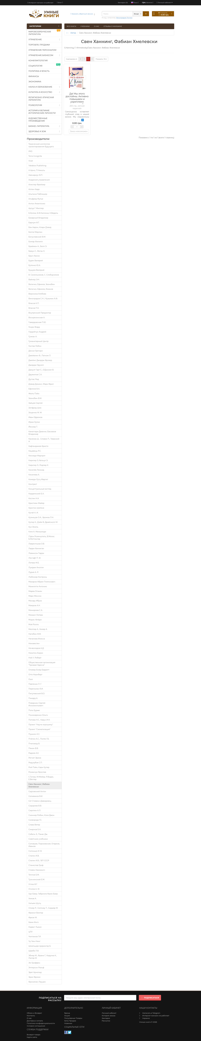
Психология (44, 105)
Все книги (71, 26)
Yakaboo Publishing (37, 165)
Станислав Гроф (35, 865)
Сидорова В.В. (35, 806)
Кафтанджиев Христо (38, 446)
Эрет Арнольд (35, 972)
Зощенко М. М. (35, 412)
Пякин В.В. (33, 748)
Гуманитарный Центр (38, 341)
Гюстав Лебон (34, 346)
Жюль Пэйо (33, 393)
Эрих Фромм (34, 977)
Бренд (67, 1013)
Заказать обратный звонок (82, 14)
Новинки (68, 1023)
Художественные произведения (37, 119)
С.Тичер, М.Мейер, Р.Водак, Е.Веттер (41, 778)
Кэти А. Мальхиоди (37, 532)
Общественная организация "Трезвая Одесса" (41, 663)
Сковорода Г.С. (35, 820)
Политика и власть (38, 71)
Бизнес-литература (44, 126)
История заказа (108, 1016)
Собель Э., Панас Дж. (38, 834)
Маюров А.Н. (34, 605)
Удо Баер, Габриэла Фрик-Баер (43, 894)
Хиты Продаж (70, 1021)
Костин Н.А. (33, 498)
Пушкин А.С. (34, 734)
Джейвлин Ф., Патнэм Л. (39, 355)
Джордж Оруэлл (36, 365)
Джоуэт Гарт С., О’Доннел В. (41, 370)
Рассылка (106, 1021)
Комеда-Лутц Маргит (38, 479)
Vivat (30, 161)
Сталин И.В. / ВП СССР (38, 860)
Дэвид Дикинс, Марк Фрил (41, 384)
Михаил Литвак (35, 615)
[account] (164, 2)
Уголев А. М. (34, 889)
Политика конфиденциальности (41, 1023)
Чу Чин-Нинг (34, 941)
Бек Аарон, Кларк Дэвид (39, 227)
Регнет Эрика (34, 758)
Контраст (32, 484)
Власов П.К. (33, 308)
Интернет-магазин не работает (40, 3)
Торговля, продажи (39, 45)
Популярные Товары (73, 1018)
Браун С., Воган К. (36, 251)
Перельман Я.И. (35, 689)
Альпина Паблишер (37, 194)
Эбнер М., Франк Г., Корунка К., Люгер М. (42, 956)
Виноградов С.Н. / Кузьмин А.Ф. (43, 298)
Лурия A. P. (33, 572)
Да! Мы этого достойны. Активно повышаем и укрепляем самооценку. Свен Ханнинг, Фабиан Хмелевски (77, 101)
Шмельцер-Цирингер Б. (39, 946)
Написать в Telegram (151, 1013)
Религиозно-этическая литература (41, 98)
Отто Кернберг (35, 674)
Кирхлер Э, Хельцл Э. (38, 460)
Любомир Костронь (37, 577)
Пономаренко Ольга (38, 715)
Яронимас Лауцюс (37, 982)
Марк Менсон (34, 596)
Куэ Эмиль (33, 527)
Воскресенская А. (36, 317)
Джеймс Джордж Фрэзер (40, 360)
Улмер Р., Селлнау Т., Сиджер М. (43, 908)
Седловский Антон (37, 791)
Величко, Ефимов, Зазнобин (41, 284)
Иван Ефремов (35, 417)
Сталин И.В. (33, 856)
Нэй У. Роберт (34, 658)
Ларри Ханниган (36, 548)
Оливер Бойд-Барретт (38, 670)
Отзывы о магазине (113, 26)
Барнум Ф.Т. (33, 222)
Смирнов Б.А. (34, 829)
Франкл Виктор (35, 913)
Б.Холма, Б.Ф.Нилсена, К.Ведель (43, 213)
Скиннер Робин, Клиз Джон (41, 815)
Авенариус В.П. (35, 175)
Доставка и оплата (35, 1021)
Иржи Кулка (34, 422)
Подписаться (150, 998)
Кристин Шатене (36, 508)
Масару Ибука (35, 601)
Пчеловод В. (34, 743)
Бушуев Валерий (36, 270)
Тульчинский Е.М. (36, 879)
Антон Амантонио (36, 203)
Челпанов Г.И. (34, 936)
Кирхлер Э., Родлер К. (38, 465)
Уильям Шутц (34, 903)
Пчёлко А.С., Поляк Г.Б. (38, 739)
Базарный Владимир (38, 218)
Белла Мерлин (35, 232)
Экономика (34, 81)
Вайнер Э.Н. (34, 279)
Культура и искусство (44, 92)
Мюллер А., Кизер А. (37, 629)
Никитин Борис (35, 653)
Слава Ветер (34, 825)
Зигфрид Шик (34, 408)
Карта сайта (32, 1037)
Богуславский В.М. (37, 237)
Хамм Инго (33, 922)
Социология (44, 65)
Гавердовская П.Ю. (37, 322)
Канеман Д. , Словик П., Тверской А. (43, 440)
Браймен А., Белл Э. (37, 246)
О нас (96, 26)
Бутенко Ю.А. (34, 265)
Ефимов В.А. (34, 389)
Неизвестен (34, 643)
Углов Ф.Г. (32, 884)
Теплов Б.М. (33, 875)
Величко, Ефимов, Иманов (40, 289)
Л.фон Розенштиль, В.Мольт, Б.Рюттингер (41, 537)
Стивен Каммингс (36, 870)
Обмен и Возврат (34, 1013)
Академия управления (39, 180)
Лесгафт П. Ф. (34, 558)
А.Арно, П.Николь (36, 170)
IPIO (30, 151)
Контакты (31, 1016)
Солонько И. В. (35, 851)
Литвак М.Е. (33, 563)
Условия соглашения (36, 1026)
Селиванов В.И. (35, 796)
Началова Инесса (36, 639)
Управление (44, 39)
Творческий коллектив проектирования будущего (41, 145)
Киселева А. (34, 475)
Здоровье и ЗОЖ (44, 131)
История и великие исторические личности (42, 111)
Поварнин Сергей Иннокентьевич (36, 704)
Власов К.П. (33, 303)
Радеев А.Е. (33, 753)
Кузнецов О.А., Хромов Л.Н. (41, 517)
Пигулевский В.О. (36, 693)
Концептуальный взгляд (39, 489)
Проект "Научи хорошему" (40, 724)
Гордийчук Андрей (37, 332)
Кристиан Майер (36, 503)
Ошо (30, 679)
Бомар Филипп (35, 241)
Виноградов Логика (124, 18)
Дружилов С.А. (35, 374)
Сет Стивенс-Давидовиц (39, 801)
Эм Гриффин (34, 963)
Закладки (106, 1018)
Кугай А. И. (33, 513)
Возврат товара (33, 1035)
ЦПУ (30, 932)
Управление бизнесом (44, 55)
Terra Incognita (35, 156)
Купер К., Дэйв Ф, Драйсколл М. (43, 522)
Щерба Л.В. (33, 951)
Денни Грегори (35, 351)
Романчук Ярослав (37, 772)
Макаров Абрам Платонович (41, 582)
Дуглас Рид (33, 379)
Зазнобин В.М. (35, 398)
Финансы (33, 76)
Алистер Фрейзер (36, 184)
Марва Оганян (35, 591)
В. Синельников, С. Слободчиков (43, 275)
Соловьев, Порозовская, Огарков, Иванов (44, 845)
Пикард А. (33, 698)
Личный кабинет (109, 1013)
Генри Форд (34, 327)
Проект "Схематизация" (39, 729)
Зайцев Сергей (35, 403)
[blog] (59, 2)
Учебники (85, 26)
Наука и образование (44, 87)
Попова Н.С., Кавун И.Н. (39, 720)
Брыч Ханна (34, 256)
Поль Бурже (34, 710)
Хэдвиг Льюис (35, 927)
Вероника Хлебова (37, 294)
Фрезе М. (32, 917)
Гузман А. (32, 336)
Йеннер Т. (33, 427)
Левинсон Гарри (36, 553)
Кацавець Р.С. (34, 451)
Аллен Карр (34, 189)
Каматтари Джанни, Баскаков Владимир (42, 432)
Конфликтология (38, 60)
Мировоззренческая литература (44, 32)
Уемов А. (32, 898)
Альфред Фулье (35, 199)
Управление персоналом (42, 50)
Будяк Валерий (35, 260)
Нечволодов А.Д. (36, 648)
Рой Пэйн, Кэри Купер (38, 767)
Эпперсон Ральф (36, 967)
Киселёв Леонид (36, 470)
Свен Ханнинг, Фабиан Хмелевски (39, 785)
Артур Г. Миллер (36, 208)
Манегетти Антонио (37, 586)
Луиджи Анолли (36, 567)
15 (101, 59)
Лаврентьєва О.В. (36, 544)
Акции (67, 1016)
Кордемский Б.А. (36, 494)
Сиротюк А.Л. (34, 810)
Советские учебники (38, 839)
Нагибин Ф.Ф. (34, 634)
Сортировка (71, 59)
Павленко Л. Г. (35, 684)
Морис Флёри (35, 620)
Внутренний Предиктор (39, 313)
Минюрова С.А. (35, 610)
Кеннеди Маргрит (36, 456)
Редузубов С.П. (35, 762)
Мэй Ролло (33, 624)
